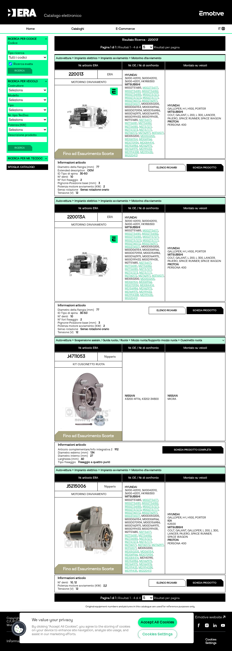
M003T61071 (132, 103)
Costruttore (16, 85)
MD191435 (146, 152)
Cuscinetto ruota (191, 340)
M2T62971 (144, 132)
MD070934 (132, 142)
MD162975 (145, 145)
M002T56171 (150, 87)
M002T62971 (150, 100)
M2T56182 (144, 123)
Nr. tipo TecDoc (18, 115)
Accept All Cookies (157, 622)
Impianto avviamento (114, 58)
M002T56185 (133, 94)
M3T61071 (158, 132)
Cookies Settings (210, 641)
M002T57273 (133, 97)
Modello (13, 95)
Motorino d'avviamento (146, 58)
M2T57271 (145, 126)
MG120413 (131, 155)
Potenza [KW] (17, 125)
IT (221, 29)
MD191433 (145, 149)
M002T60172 (133, 100)
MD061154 (131, 139)
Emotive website (210, 617)
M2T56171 (145, 120)
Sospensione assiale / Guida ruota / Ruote (101, 340)
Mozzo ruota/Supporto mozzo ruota (154, 340)
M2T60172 (131, 132)
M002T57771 (151, 97)
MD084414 (147, 142)
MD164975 (131, 149)
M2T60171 (131, 545)
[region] (107, 628)
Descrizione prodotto (22, 135)
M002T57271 (151, 94)
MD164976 (145, 564)
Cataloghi (77, 29)
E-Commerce (125, 29)
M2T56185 (131, 126)
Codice (13, 43)
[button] (19, 629)
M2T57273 (131, 129)
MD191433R (132, 152)
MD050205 (147, 136)
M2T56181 (131, 123)
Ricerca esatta (21, 64)
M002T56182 (150, 91)
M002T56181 (133, 91)
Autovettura (63, 58)
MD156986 (131, 145)
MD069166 (145, 139)
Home (30, 29)
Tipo (11, 105)
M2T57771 (145, 129)
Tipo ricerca (16, 53)
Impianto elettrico (85, 58)
